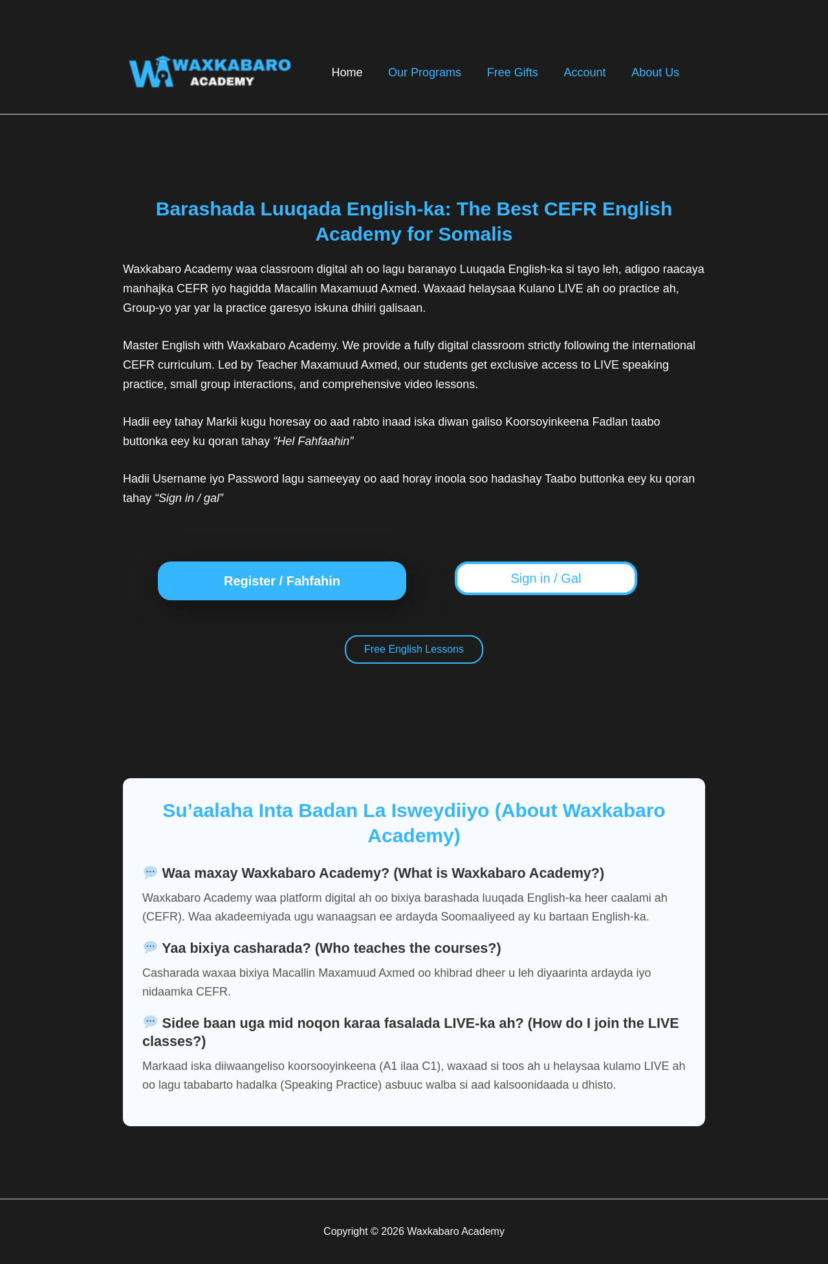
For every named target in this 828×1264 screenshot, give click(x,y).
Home (357, 72)
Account (588, 72)
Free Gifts (518, 72)
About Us (657, 72)
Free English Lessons (414, 649)
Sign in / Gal (546, 578)
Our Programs (433, 72)
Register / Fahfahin (282, 581)
